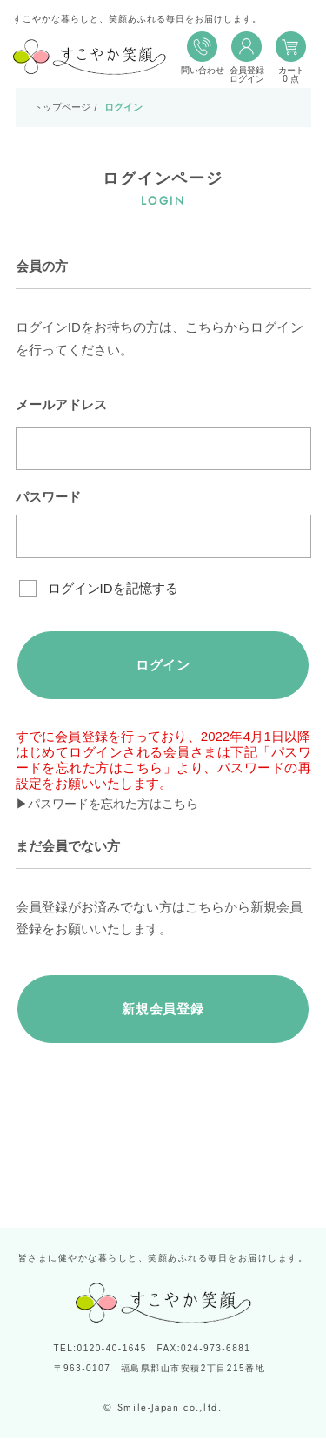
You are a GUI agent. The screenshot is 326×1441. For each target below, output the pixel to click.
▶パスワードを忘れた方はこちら (113, 805)
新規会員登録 (163, 1011)
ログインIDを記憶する (113, 588)
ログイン (163, 665)
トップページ (61, 107)
